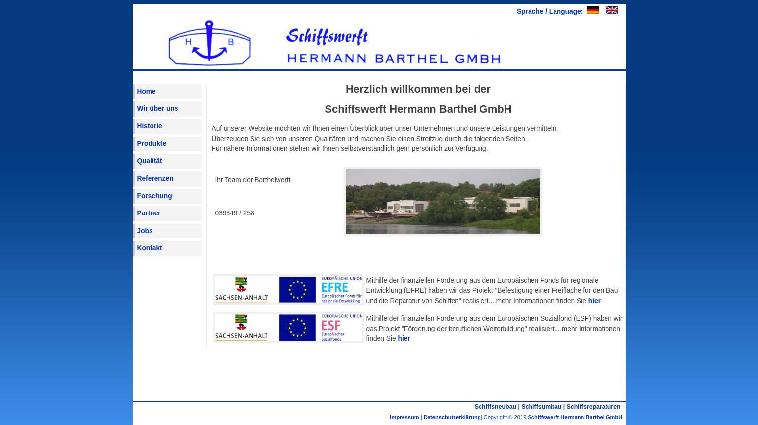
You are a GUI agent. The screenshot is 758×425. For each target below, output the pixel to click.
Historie (149, 126)
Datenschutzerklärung (452, 417)
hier (594, 301)
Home (146, 91)
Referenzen (155, 178)
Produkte (152, 143)
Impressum (404, 417)
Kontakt (149, 248)
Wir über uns (157, 108)
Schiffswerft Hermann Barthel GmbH (576, 417)
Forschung (154, 196)
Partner (149, 213)
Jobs (145, 231)
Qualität (149, 161)
